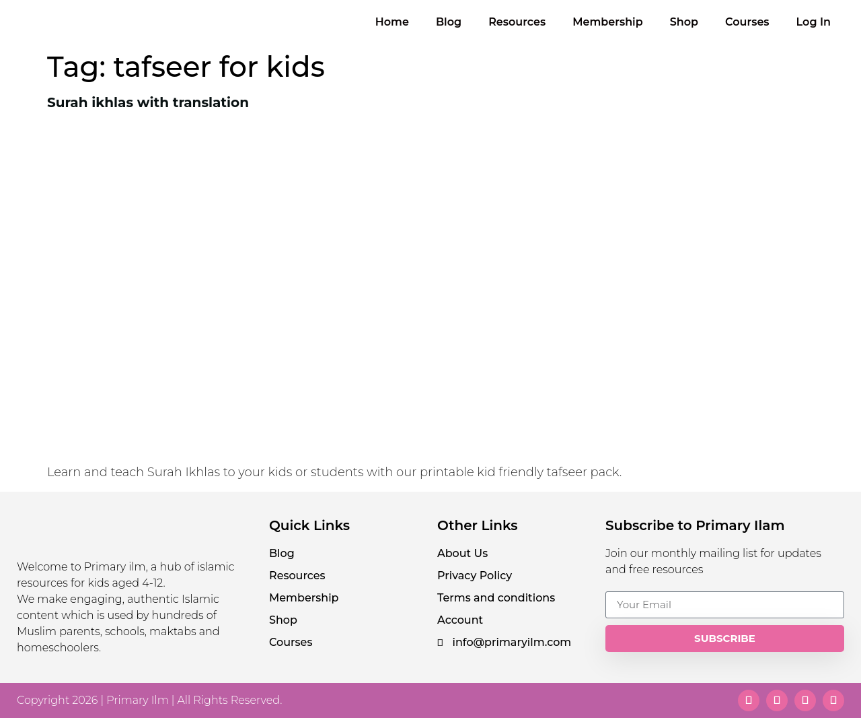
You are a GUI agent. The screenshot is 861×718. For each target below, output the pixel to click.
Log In (813, 21)
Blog (448, 21)
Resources (517, 21)
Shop (684, 21)
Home (392, 21)
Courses (747, 21)
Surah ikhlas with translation (148, 102)
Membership (607, 21)
